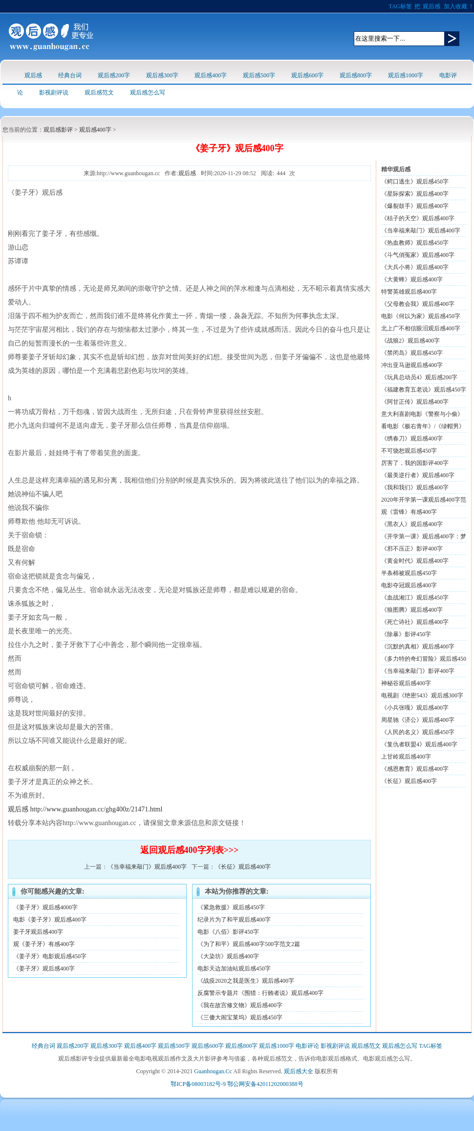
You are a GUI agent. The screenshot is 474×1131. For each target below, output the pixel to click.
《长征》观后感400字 (243, 866)
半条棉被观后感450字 (409, 573)
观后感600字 (307, 75)
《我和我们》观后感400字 (415, 487)
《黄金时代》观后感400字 (415, 560)
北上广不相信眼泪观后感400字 (420, 328)
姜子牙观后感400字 (38, 931)
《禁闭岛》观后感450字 (412, 352)
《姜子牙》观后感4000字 (45, 907)
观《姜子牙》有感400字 (44, 944)
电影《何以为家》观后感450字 (420, 316)
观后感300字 (162, 75)
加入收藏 (455, 6)
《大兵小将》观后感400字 (415, 267)
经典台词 (70, 75)
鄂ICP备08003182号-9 (198, 1084)
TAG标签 (400, 6)
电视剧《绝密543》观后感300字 (422, 695)
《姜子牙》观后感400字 (44, 968)
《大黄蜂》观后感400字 (412, 279)
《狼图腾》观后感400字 (412, 609)
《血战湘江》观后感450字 (415, 597)
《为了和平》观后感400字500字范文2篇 (248, 944)
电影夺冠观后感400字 (409, 585)
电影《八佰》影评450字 (228, 931)
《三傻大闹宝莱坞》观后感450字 (239, 1017)
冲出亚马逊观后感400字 (412, 365)
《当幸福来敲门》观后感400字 (147, 866)
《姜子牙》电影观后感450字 (49, 956)
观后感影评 (58, 129)
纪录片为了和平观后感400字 (234, 919)
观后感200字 (114, 75)
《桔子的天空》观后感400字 (417, 218)
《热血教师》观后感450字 (415, 242)
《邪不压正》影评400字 (412, 548)
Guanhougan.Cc (213, 1071)
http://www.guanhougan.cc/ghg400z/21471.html (96, 809)
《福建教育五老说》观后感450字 (423, 389)
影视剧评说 (53, 92)
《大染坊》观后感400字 (228, 956)
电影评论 (307, 1045)
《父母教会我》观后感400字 (417, 303)
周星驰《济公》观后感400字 (417, 719)
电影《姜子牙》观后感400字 (49, 919)
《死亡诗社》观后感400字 (415, 622)
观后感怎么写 (147, 92)
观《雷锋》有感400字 (409, 511)
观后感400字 (210, 75)
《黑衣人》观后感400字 (412, 524)
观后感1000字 (405, 75)
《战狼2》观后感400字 (410, 340)
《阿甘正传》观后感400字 (415, 401)
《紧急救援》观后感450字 (231, 907)
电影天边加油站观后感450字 (234, 968)
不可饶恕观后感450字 (409, 450)
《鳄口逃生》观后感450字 (415, 181)
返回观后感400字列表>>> (189, 850)
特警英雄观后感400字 (409, 291)
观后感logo (51, 36)
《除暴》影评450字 (406, 634)
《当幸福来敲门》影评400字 (417, 671)
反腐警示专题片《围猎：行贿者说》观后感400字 (260, 993)
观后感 (431, 6)
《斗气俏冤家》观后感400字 (417, 255)
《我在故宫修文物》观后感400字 (239, 1005)
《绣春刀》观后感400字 (412, 438)
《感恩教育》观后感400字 (415, 768)
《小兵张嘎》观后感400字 (415, 707)
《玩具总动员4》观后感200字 (419, 377)
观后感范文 (99, 92)
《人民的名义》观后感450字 (417, 732)
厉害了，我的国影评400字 (415, 463)
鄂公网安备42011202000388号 (265, 1084)
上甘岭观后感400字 (406, 756)
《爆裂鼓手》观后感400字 (415, 206)
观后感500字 (259, 75)
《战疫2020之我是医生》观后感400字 (245, 980)
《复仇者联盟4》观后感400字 (419, 744)
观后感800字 (356, 75)
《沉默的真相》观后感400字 (417, 646)
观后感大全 (298, 1071)
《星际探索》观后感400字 (415, 193)
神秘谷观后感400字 (406, 683)
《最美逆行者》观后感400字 (417, 475)
